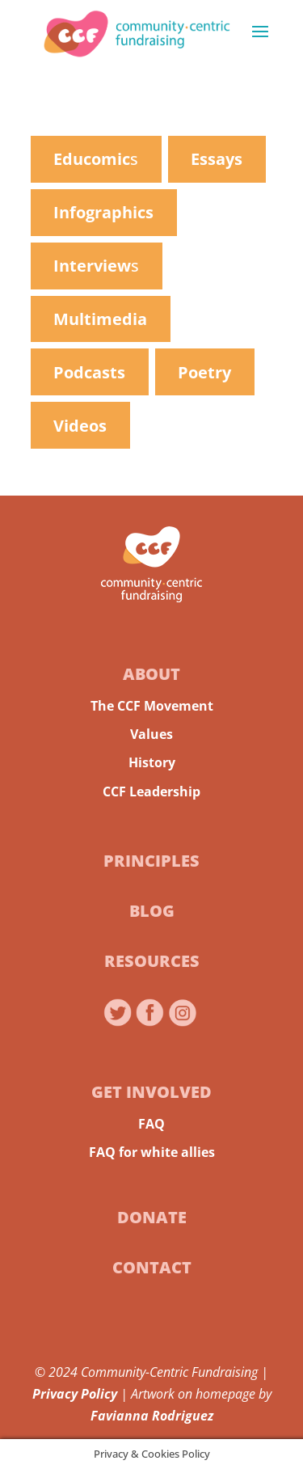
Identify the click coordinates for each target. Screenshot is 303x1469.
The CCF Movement (151, 706)
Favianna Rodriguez (151, 1416)
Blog (152, 911)
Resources (152, 961)
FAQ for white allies (152, 1152)
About (151, 674)
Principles (151, 861)
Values (151, 734)
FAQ (151, 1124)
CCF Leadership (151, 791)
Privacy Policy (74, 1394)
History (151, 762)
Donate (152, 1217)
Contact (151, 1267)
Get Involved (151, 1092)
